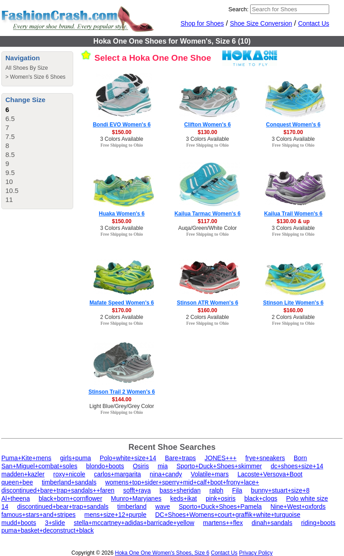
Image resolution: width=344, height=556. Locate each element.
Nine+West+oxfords (298, 506)
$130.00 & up (293, 221)
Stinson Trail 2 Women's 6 (121, 392)
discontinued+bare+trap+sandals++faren (58, 490)
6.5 (10, 118)
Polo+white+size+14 (128, 458)
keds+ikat (183, 498)
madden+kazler (22, 474)
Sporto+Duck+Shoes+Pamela (220, 506)
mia (163, 466)
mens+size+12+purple (115, 514)
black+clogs (261, 498)
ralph (216, 490)
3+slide (55, 522)
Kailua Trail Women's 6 (293, 214)
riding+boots (318, 522)
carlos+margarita (117, 474)
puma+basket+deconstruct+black (47, 530)
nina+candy (166, 474)
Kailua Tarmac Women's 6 (207, 214)
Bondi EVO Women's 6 (122, 124)
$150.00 (121, 132)
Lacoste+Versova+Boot (270, 474)
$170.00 (293, 132)
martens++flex (223, 522)
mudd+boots (18, 522)
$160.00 (207, 310)
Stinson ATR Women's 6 (207, 303)
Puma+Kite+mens (26, 458)
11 (9, 199)
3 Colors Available (121, 139)
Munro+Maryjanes (136, 498)
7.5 (10, 136)
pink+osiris (221, 498)
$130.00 (207, 132)
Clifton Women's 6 (207, 124)
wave (162, 506)
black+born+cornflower (70, 498)
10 (9, 181)
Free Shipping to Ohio (122, 145)
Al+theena (15, 498)
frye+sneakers (265, 458)
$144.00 (121, 399)
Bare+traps (180, 458)
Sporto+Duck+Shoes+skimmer (219, 466)
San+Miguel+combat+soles (39, 466)
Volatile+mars (210, 474)
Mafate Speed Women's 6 (121, 303)
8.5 (10, 154)
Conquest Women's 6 (293, 124)
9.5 (10, 172)
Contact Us (313, 23)
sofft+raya (137, 490)
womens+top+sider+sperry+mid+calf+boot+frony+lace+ (182, 482)
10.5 (11, 190)
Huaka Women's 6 (122, 214)
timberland (131, 506)
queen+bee (17, 482)
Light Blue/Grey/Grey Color (121, 406)
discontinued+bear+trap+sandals (63, 506)
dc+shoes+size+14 (297, 466)
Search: (239, 9)
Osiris (141, 466)
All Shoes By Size (26, 68)
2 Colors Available (121, 317)
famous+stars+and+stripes (38, 514)
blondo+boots (105, 466)
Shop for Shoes (202, 23)
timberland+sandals (69, 482)
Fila (237, 490)
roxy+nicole (69, 474)
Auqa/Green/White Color (207, 228)
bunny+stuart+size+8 (280, 490)
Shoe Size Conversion (261, 23)
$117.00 (207, 221)
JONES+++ (221, 458)
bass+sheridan (179, 490)
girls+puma (75, 458)
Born (300, 458)
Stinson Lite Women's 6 (293, 303)
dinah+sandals (271, 522)
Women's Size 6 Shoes (37, 77)
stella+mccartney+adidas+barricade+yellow (134, 522)
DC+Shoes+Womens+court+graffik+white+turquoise (227, 514)
